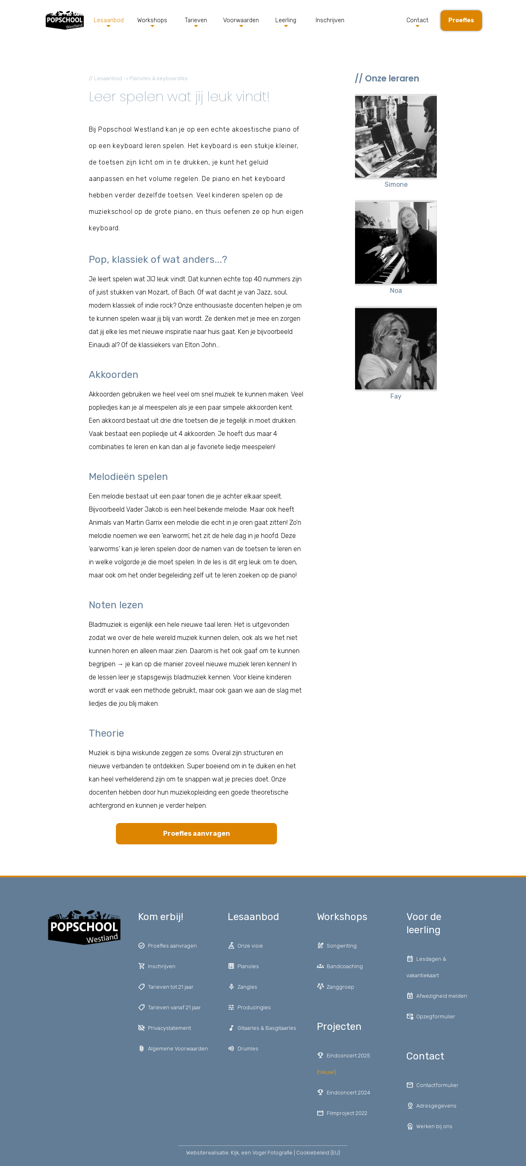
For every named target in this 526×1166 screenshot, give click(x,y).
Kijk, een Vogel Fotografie (262, 1153)
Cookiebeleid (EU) (318, 1153)
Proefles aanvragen (196, 833)
